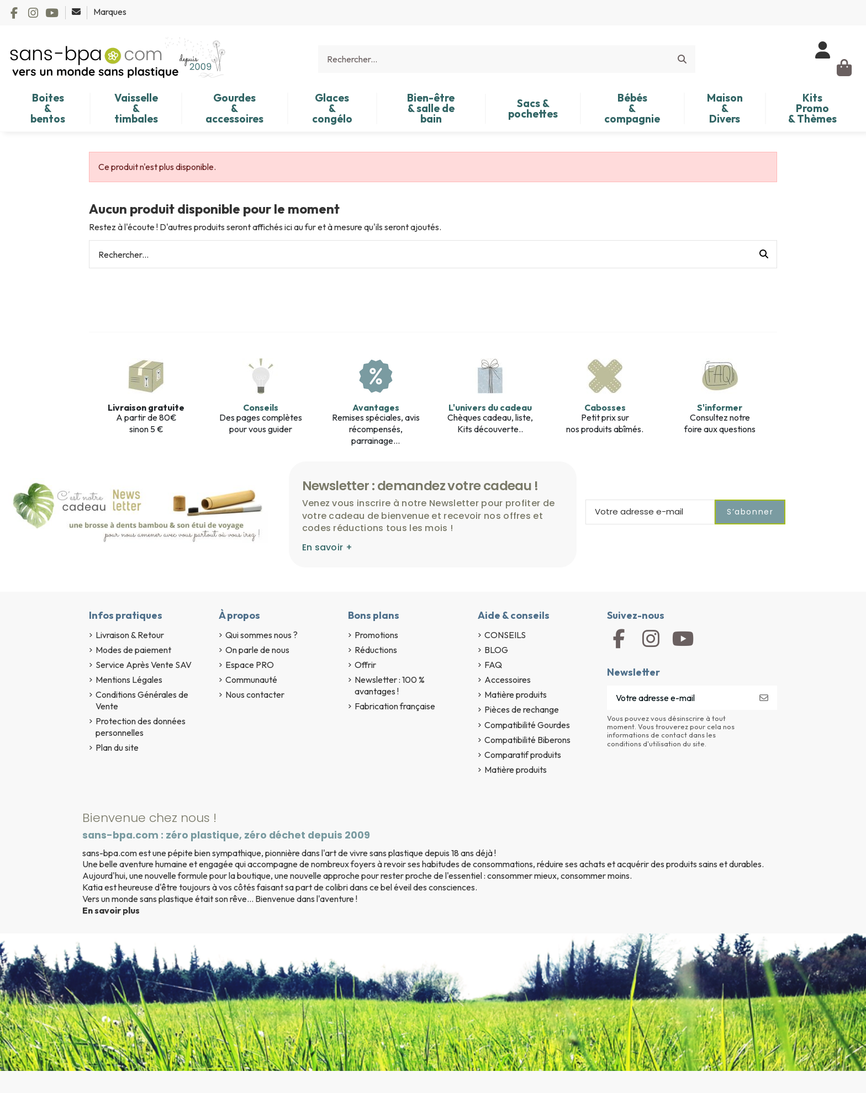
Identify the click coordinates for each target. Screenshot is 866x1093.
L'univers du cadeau (490, 407)
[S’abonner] (764, 697)
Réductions (376, 649)
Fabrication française (395, 706)
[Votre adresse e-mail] (679, 697)
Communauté (251, 679)
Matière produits (515, 694)
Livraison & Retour (130, 634)
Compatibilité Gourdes (527, 724)
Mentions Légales (129, 679)
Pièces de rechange (521, 709)
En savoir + (327, 547)
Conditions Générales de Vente (142, 700)
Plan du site (117, 747)
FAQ (493, 664)
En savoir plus (111, 910)
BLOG (496, 649)
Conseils (260, 407)
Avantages (375, 407)
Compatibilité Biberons (527, 739)
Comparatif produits (522, 754)
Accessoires (507, 679)
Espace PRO (249, 664)
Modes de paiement (133, 649)
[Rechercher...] (682, 59)
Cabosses (605, 407)
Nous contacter (254, 694)
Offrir (365, 664)
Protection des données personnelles (141, 726)
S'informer (719, 407)
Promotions (376, 634)
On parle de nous (257, 649)
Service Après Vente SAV (144, 664)
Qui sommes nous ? (261, 634)
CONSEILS (505, 634)
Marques (109, 11)
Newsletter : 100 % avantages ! (390, 685)
